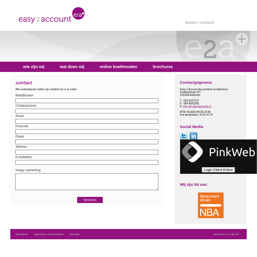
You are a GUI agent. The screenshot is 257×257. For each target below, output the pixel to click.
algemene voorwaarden (48, 234)
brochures (163, 67)
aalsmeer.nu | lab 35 (226, 234)
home (190, 22)
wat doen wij (72, 67)
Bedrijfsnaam (24, 95)
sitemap (74, 234)
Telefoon (21, 147)
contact (206, 22)
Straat (19, 116)
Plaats (19, 136)
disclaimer (21, 234)
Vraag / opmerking (28, 170)
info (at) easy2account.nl (197, 106)
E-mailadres (23, 157)
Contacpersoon (25, 105)
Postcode (21, 126)
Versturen (89, 204)
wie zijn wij (33, 67)
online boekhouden (118, 67)
